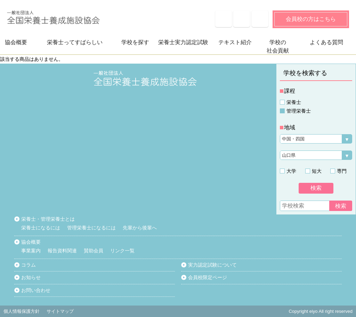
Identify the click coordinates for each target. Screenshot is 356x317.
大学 (291, 171)
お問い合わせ (35, 290)
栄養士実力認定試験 (183, 42)
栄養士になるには (40, 227)
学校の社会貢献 (278, 46)
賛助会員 (93, 250)
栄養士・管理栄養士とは (48, 219)
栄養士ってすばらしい (75, 42)
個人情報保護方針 (21, 311)
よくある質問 (223, 18)
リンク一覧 (122, 250)
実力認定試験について (212, 265)
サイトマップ (260, 18)
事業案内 (31, 250)
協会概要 (16, 42)
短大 (317, 171)
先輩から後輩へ (140, 227)
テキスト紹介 (235, 42)
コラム (28, 265)
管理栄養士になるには (91, 227)
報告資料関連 (62, 250)
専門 (342, 171)
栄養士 (293, 102)
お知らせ (241, 18)
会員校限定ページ (207, 277)
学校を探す (135, 42)
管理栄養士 (298, 111)
